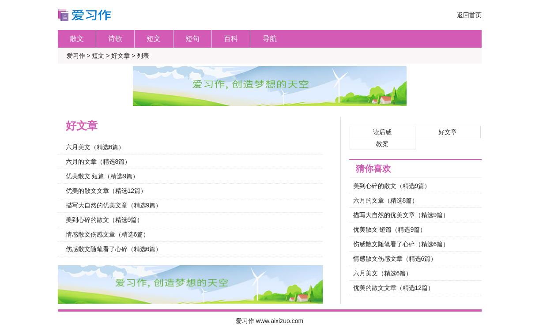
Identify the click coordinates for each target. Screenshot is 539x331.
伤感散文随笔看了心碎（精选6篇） (114, 248)
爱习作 (76, 55)
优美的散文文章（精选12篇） (106, 190)
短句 (192, 38)
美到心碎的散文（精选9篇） (104, 219)
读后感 (382, 131)
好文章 (120, 55)
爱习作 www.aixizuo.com (269, 320)
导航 (270, 38)
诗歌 (115, 38)
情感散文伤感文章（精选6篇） (108, 234)
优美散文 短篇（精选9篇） (102, 176)
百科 (231, 38)
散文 (77, 38)
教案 (382, 143)
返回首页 (469, 15)
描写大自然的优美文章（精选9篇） (114, 205)
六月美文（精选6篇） (95, 146)
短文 (154, 38)
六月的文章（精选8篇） (98, 161)
